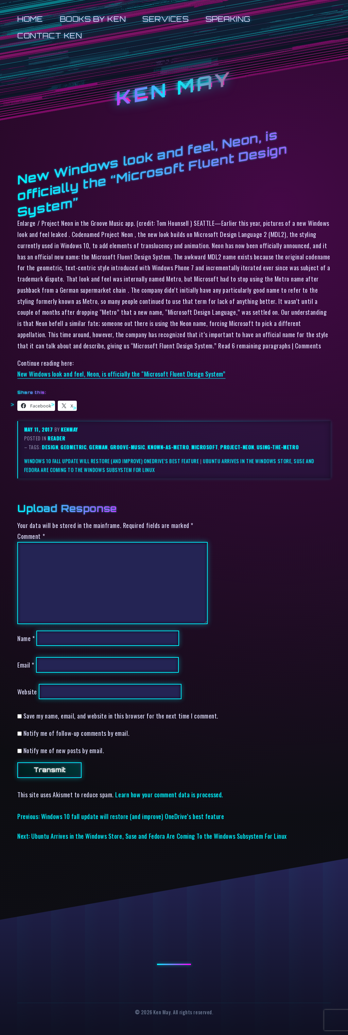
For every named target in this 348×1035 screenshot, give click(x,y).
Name (26, 638)
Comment (31, 536)
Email (25, 664)
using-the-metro (278, 447)
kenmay (69, 429)
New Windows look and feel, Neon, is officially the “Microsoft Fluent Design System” (121, 373)
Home (30, 18)
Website (27, 691)
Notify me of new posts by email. (63, 750)
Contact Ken (49, 35)
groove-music (127, 447)
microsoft (204, 447)
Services (165, 18)
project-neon (237, 447)
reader (56, 438)
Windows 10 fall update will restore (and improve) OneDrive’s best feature (111, 461)
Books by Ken (93, 18)
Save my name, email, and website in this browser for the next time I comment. (121, 715)
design (50, 447)
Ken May (174, 88)
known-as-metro (168, 447)
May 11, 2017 (39, 429)
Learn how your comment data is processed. (169, 794)
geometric (73, 447)
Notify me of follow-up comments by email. (76, 733)
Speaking (228, 18)
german (98, 447)
